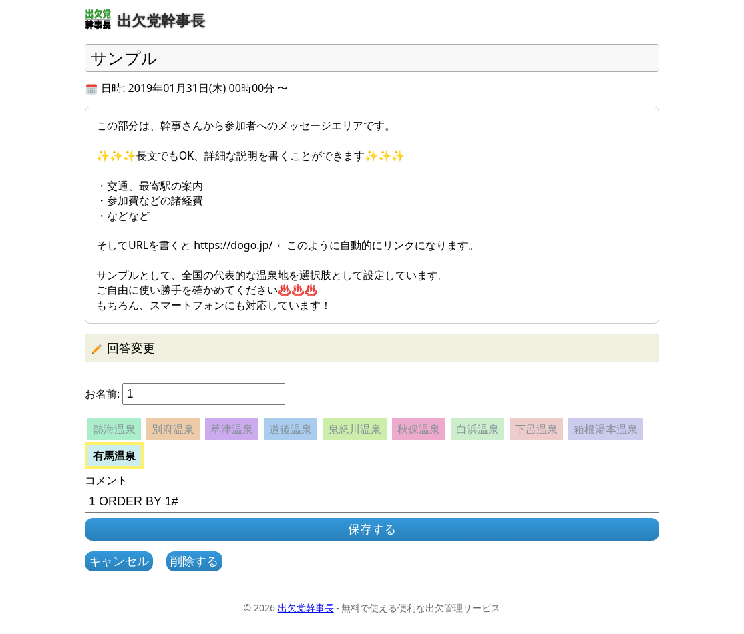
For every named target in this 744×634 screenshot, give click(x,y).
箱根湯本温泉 (606, 429)
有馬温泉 (114, 455)
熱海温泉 (114, 429)
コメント (106, 479)
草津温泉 (231, 429)
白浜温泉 (477, 429)
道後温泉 (290, 429)
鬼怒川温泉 (354, 429)
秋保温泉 (418, 429)
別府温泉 (173, 429)
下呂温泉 (536, 429)
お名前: (102, 393)
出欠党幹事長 (306, 607)
